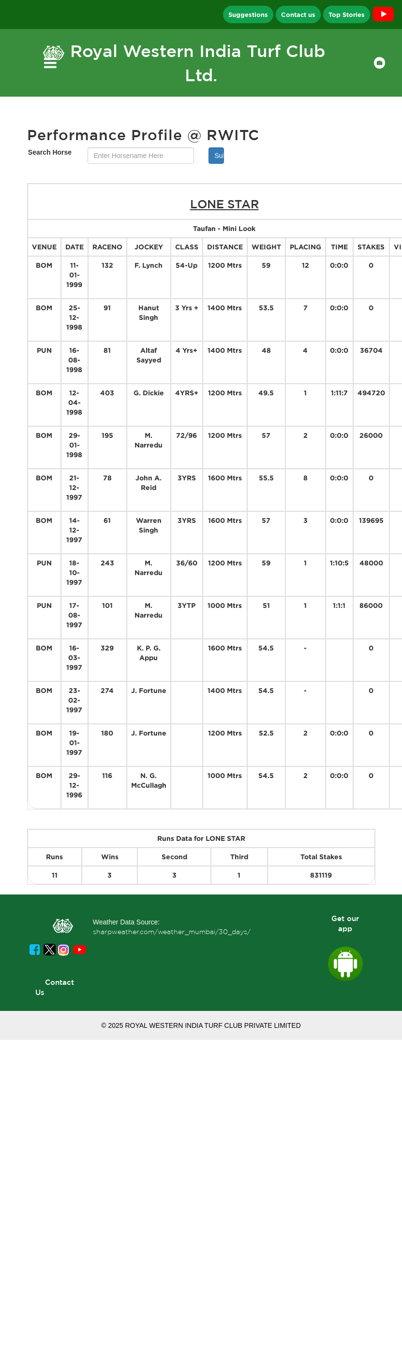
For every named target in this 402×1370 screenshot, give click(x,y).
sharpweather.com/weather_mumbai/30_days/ (172, 932)
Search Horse (50, 152)
